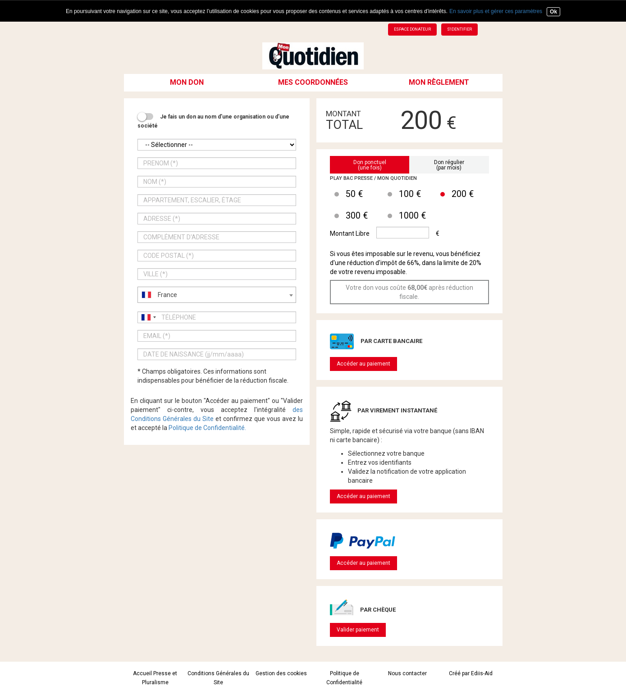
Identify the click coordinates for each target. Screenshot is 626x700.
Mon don (187, 82)
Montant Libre (350, 233)
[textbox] (217, 294)
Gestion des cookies (281, 673)
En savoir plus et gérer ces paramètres (495, 11)
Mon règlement (439, 82)
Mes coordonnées (313, 82)
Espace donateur (412, 29)
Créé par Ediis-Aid (471, 673)
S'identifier (459, 29)
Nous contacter (407, 673)
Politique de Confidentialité (207, 427)
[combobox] (217, 295)
